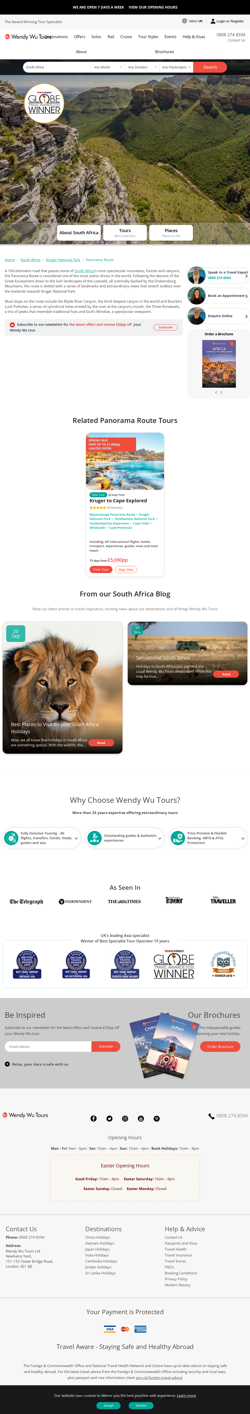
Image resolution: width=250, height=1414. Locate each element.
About (81, 51)
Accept (108, 1405)
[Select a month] (108, 67)
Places (171, 230)
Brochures (164, 51)
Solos (96, 36)
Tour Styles (148, 36)
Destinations (56, 36)
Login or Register (227, 21)
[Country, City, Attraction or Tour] (57, 67)
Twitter (109, 1118)
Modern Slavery (178, 1284)
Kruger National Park (63, 259)
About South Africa (78, 232)
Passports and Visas (181, 1243)
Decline (141, 1405)
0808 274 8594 (231, 34)
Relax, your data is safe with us (40, 1064)
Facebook (93, 1118)
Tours (125, 230)
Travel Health (175, 1249)
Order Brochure (220, 1046)
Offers (79, 36)
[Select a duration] (142, 67)
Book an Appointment (226, 295)
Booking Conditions (181, 1273)
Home (10, 259)
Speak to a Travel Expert (228, 272)
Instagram (125, 1118)
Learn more (186, 1395)
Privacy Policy (176, 1279)
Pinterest (157, 1118)
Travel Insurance (178, 1255)
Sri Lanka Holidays (100, 1273)
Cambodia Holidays (101, 1261)
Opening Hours (125, 1137)
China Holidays (97, 1237)
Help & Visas (194, 36)
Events (170, 36)
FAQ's (169, 1267)
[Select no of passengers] (176, 67)
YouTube (141, 1118)
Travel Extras (175, 1261)
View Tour (101, 569)
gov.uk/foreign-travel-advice (159, 1377)
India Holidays (97, 1255)
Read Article (101, 743)
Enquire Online (220, 316)
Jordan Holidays (98, 1267)
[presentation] (216, 392)
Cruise (126, 36)
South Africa (30, 259)
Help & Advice (185, 1229)
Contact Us (236, 40)
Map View (126, 570)
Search (210, 67)
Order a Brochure (219, 334)
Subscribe (166, 327)
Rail (111, 36)
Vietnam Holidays (99, 1243)
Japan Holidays (97, 1249)
